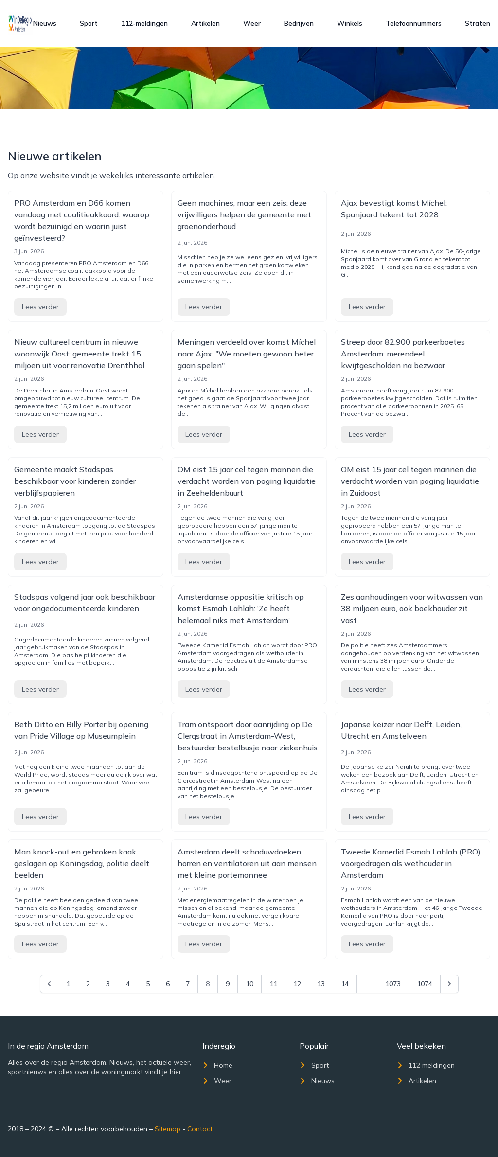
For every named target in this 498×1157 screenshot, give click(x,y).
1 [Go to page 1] (68, 983)
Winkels (349, 23)
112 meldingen (426, 1065)
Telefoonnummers (414, 23)
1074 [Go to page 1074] (424, 983)
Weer (252, 23)
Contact (200, 1128)
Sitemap (167, 1128)
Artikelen (205, 23)
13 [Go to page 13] (321, 983)
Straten (477, 23)
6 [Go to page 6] (168, 983)
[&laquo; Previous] (49, 984)
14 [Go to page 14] (345, 983)
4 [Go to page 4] (128, 983)
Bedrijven (299, 23)
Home (217, 1065)
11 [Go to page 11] (273, 983)
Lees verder (40, 307)
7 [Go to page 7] (188, 983)
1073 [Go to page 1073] (393, 983)
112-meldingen (144, 23)
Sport (89, 23)
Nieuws (44, 23)
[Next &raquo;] (449, 984)
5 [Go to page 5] (148, 983)
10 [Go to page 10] (249, 983)
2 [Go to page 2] (88, 983)
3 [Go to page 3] (108, 983)
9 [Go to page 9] (228, 983)
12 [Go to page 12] (297, 983)
